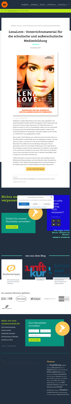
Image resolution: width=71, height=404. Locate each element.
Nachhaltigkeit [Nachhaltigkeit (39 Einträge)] (61, 384)
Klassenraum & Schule (49, 178)
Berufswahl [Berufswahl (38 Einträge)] (49, 367)
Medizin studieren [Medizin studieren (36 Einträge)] (50, 380)
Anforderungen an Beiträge (9, 336)
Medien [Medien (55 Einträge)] (65, 378)
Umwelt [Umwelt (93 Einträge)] (49, 392)
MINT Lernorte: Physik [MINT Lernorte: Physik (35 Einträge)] (57, 382)
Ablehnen (35, 204)
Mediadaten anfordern (8, 333)
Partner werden (6, 330)
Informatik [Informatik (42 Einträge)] (49, 376)
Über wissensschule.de (8, 327)
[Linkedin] (58, 224)
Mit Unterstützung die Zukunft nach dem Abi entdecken (13, 281)
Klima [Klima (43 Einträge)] (65, 376)
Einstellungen (47, 204)
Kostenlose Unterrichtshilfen (20, 178)
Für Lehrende (39, 178)
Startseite (13, 25)
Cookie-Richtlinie (27, 206)
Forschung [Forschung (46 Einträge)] (62, 372)
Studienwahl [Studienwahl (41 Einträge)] (56, 390)
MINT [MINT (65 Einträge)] (55, 380)
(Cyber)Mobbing (31, 178)
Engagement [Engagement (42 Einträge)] (65, 369)
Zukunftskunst (40, 280)
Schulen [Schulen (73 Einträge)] (54, 387)
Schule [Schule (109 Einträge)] (49, 387)
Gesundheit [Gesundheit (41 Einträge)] (49, 374)
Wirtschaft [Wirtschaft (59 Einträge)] (66, 394)
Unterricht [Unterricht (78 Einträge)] (55, 392)
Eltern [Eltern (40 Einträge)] (57, 369)
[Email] (53, 224)
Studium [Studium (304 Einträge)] (64, 390)
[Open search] (69, 4)
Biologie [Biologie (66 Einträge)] (58, 367)
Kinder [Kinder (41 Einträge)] (62, 376)
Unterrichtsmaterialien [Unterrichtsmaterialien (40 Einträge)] (51, 394)
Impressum (44, 206)
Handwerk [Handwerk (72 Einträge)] (55, 374)
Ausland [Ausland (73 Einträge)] (63, 365)
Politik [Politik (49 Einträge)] (66, 384)
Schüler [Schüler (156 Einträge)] (60, 387)
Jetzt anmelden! (12, 227)
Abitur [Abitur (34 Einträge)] (48, 365)
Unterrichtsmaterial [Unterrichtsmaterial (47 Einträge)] (63, 392)
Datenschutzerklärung (36, 206)
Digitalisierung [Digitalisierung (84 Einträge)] (51, 369)
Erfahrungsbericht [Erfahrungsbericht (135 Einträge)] (53, 372)
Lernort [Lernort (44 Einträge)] (61, 378)
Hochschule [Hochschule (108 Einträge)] (62, 374)
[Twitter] (53, 220)
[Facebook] (58, 220)
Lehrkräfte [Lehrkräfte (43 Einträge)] (57, 378)
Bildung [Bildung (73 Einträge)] (54, 367)
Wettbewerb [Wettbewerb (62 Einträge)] (60, 394)
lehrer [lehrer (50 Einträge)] (48, 378)
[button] (51, 197)
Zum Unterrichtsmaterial (36, 169)
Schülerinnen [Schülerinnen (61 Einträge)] (50, 390)
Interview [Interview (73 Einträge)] (58, 376)
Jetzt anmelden (34, 340)
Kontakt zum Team (7, 339)
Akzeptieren (24, 204)
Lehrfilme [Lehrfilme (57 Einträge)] (52, 378)
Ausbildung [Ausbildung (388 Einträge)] (55, 365)
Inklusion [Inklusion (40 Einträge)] (53, 376)
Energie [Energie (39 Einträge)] (60, 369)
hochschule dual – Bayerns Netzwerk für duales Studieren (60, 281)
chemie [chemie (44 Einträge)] (62, 367)
